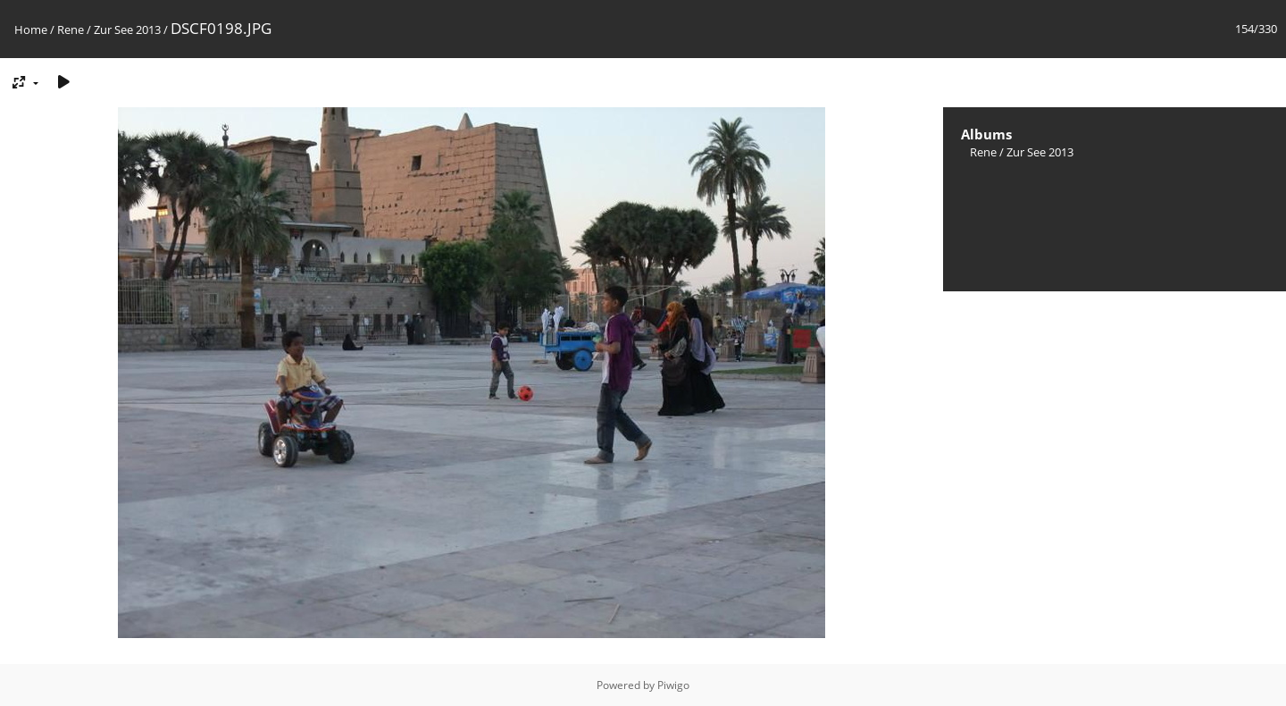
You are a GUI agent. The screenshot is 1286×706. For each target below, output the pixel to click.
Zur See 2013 (127, 29)
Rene (70, 29)
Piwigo (673, 685)
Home (30, 29)
